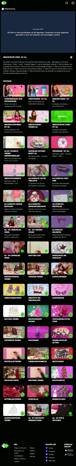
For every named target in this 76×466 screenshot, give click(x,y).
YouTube (49, 454)
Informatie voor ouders (19, 452)
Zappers (32, 453)
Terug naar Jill (10, 9)
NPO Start (50, 460)
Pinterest (50, 457)
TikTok (49, 448)
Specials (32, 456)
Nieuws (32, 448)
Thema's (32, 451)
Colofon (16, 461)
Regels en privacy (20, 459)
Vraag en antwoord (20, 448)
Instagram (50, 451)
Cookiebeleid (18, 456)
